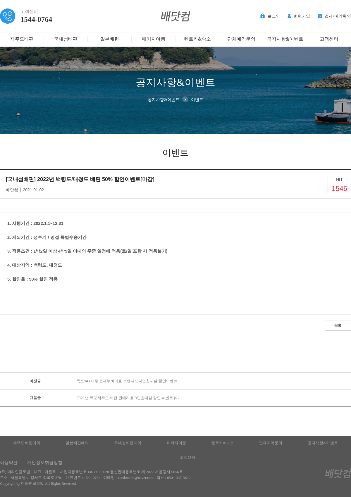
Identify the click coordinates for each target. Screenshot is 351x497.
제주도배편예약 (26, 443)
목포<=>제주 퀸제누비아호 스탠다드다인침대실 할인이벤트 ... (129, 381)
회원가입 (299, 16)
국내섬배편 (66, 39)
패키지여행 (153, 39)
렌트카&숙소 (197, 39)
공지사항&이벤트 (285, 39)
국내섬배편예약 (127, 443)
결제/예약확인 (334, 16)
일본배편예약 (77, 443)
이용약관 (9, 462)
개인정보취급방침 (44, 462)
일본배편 (109, 39)
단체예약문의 (241, 39)
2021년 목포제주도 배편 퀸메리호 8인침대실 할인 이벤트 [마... (129, 398)
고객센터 (329, 39)
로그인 (270, 16)
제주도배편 (22, 39)
